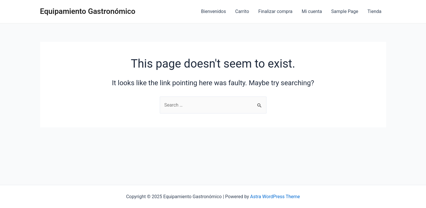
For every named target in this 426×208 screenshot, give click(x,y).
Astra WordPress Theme (275, 196)
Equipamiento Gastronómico (88, 11)
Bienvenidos (213, 11)
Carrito (242, 11)
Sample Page (344, 11)
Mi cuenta (312, 11)
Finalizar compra (275, 11)
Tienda (374, 11)
